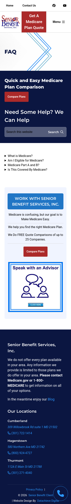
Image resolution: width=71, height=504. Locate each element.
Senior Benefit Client (40, 495)
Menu (59, 21)
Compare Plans (17, 96)
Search (55, 132)
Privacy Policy (34, 489)
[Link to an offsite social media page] (54, 6)
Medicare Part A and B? (23, 165)
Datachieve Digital (48, 500)
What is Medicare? (20, 156)
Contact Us (29, 5)
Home (9, 5)
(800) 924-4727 (20, 453)
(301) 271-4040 (20, 473)
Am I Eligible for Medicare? (26, 160)
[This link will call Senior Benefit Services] (60, 493)
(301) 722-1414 (20, 433)
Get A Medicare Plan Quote (34, 22)
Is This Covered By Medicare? (27, 169)
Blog (51, 399)
